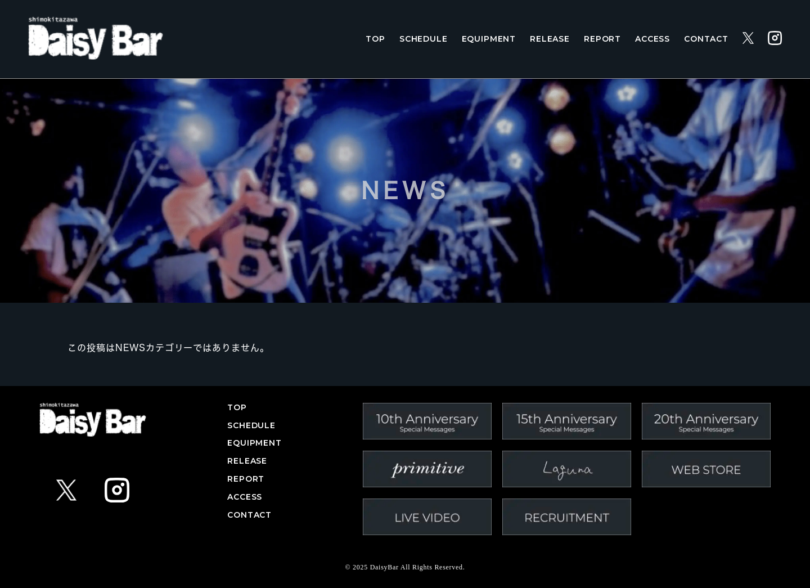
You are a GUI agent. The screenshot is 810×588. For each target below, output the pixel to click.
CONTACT (706, 39)
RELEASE (550, 39)
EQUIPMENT (489, 39)
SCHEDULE (423, 39)
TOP (375, 39)
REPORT (602, 39)
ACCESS (652, 39)
